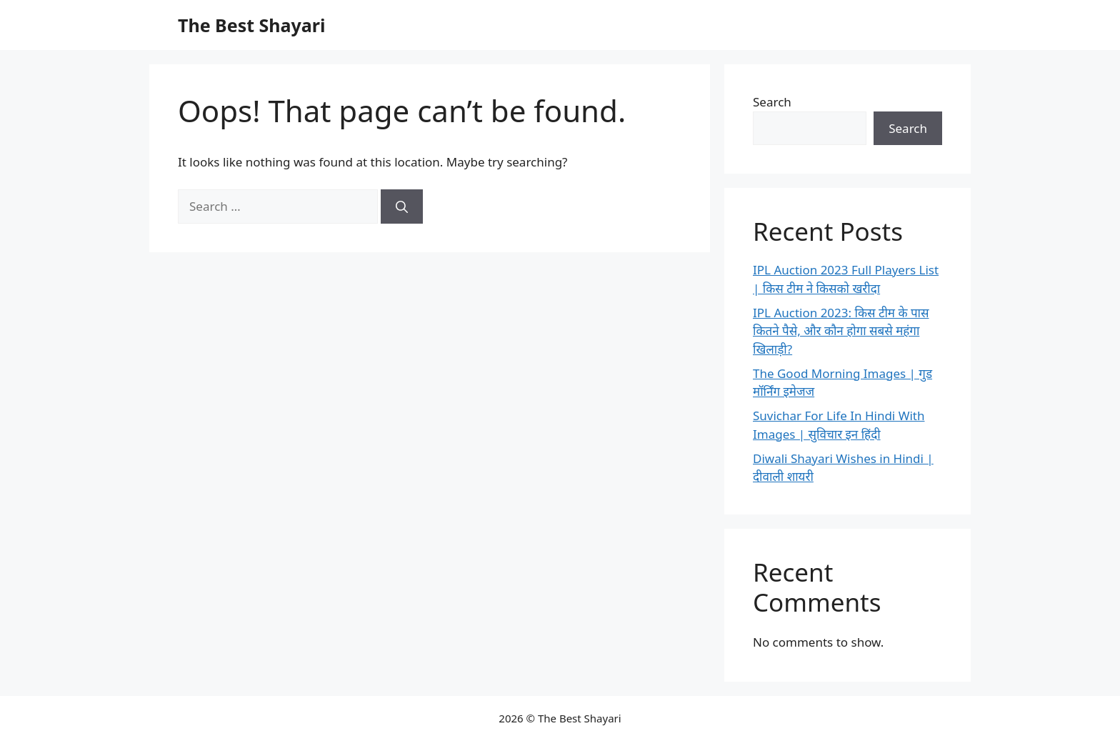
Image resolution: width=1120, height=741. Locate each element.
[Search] (402, 206)
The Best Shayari (251, 25)
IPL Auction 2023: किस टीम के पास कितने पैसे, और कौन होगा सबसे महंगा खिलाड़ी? (841, 330)
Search (772, 102)
